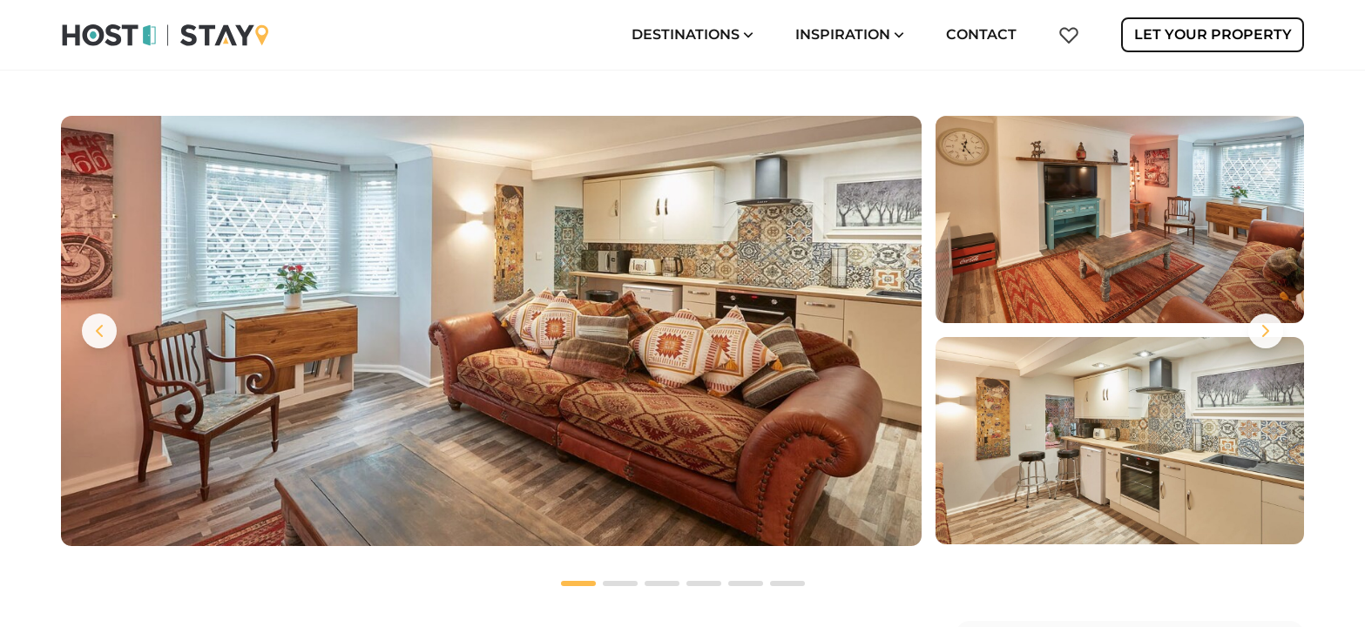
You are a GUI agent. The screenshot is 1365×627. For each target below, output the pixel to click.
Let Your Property (1213, 34)
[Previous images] (99, 331)
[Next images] (1265, 331)
